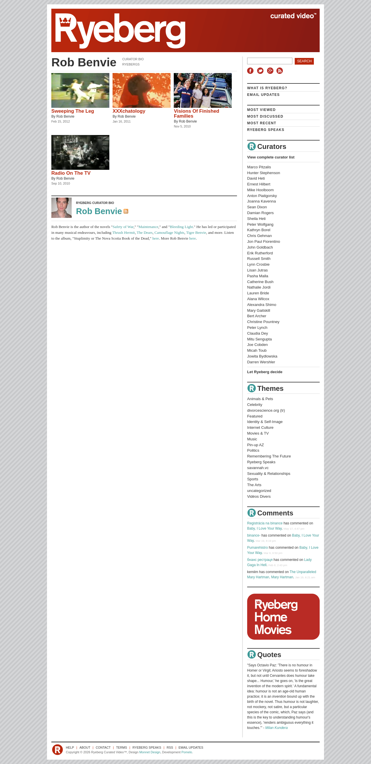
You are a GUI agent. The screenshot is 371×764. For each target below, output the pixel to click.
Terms (121, 747)
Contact (103, 747)
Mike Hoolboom (260, 190)
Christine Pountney (263, 322)
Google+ (271, 70)
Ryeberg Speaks (265, 130)
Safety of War (123, 227)
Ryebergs (131, 64)
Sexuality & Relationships (268, 473)
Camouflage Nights (169, 232)
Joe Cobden (257, 344)
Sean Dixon (257, 207)
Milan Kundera (276, 728)
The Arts (254, 485)
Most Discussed (265, 116)
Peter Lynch (257, 327)
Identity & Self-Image (265, 422)
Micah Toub (257, 350)
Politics (253, 450)
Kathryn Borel (258, 230)
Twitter (261, 70)
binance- (253, 535)
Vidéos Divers (259, 496)
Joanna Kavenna (261, 201)
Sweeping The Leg (72, 111)
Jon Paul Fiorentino (263, 241)
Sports (252, 479)
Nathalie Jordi (259, 287)
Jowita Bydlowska (262, 356)
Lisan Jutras (257, 270)
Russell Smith (259, 258)
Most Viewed (261, 110)
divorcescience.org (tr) (266, 410)
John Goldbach (260, 247)
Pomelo (186, 752)
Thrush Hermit (123, 232)
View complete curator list (270, 157)
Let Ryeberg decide (265, 372)
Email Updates (263, 95)
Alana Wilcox (258, 299)
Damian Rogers (260, 213)
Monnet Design (149, 752)
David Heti (256, 178)
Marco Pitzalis (259, 167)
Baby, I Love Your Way (264, 528)
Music (252, 439)
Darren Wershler (261, 362)
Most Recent (261, 123)
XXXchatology (129, 111)
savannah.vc (258, 468)
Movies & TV (258, 433)
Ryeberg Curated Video (179, 30)
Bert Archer (256, 316)
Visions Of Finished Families (196, 113)
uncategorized (259, 490)
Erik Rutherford (260, 253)
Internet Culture (260, 427)
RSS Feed (126, 212)
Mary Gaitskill (258, 310)
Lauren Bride (258, 293)
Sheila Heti (256, 218)
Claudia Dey (257, 333)
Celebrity (254, 404)
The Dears (145, 232)
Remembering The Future (269, 456)
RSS (280, 70)
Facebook (251, 70)
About (84, 747)
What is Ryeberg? (267, 88)
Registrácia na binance (265, 523)
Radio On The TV (71, 173)
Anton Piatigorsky (262, 196)
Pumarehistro (257, 548)
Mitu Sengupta (259, 339)
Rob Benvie (65, 116)
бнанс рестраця (260, 560)
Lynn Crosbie (258, 264)
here (155, 238)
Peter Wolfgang (260, 224)
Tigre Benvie (196, 232)
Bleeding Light (181, 227)
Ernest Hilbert (258, 184)
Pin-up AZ (255, 445)
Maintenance (148, 227)
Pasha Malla (257, 276)
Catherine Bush (260, 282)
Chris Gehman (259, 236)
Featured (255, 416)
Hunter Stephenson (263, 173)
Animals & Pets (260, 399)
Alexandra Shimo (261, 304)
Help (70, 747)
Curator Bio (133, 59)
